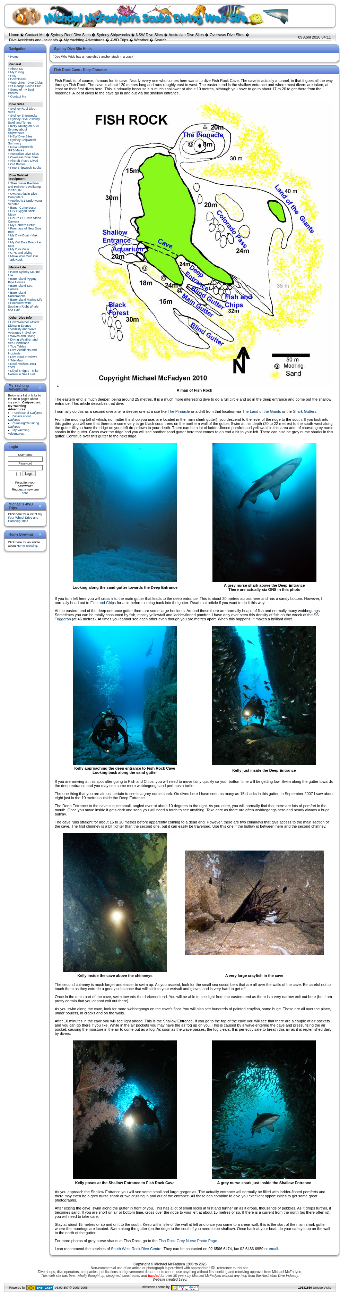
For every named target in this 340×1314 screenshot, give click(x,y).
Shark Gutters (304, 411)
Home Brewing (27, 545)
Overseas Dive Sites (227, 35)
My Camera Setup (23, 225)
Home (14, 35)
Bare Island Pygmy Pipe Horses (22, 280)
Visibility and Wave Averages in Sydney (22, 330)
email (273, 1249)
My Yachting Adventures (84, 40)
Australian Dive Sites (186, 35)
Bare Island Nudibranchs (17, 294)
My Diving (17, 72)
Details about (19, 418)
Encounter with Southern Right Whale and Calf (23, 306)
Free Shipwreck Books (26, 167)
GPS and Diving (21, 252)
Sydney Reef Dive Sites (71, 35)
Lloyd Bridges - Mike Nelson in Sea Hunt (23, 372)
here (25, 493)
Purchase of (27, 413)
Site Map (16, 360)
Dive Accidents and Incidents (33, 40)
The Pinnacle (179, 411)
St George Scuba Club (26, 86)
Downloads (18, 79)
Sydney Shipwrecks (113, 35)
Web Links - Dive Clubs (26, 82)
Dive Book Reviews (23, 357)
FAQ (13, 75)
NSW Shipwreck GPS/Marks (20, 148)
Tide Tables (18, 346)
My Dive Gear (19, 249)
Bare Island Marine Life (26, 299)
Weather (141, 40)
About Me (17, 68)
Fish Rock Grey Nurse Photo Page (188, 1241)
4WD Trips (119, 40)
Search (160, 40)
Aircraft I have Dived (24, 160)
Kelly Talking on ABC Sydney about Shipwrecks (23, 129)
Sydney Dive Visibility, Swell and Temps (24, 120)
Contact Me (34, 35)
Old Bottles (18, 164)
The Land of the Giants (261, 411)
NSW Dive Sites (149, 35)
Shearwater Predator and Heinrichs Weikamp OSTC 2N (24, 187)
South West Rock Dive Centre (136, 1249)
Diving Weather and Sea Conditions (22, 341)
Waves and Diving (22, 336)
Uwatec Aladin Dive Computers (22, 195)
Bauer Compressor (23, 207)
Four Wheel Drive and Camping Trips (23, 519)
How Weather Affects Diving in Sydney (23, 323)
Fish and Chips (103, 603)
